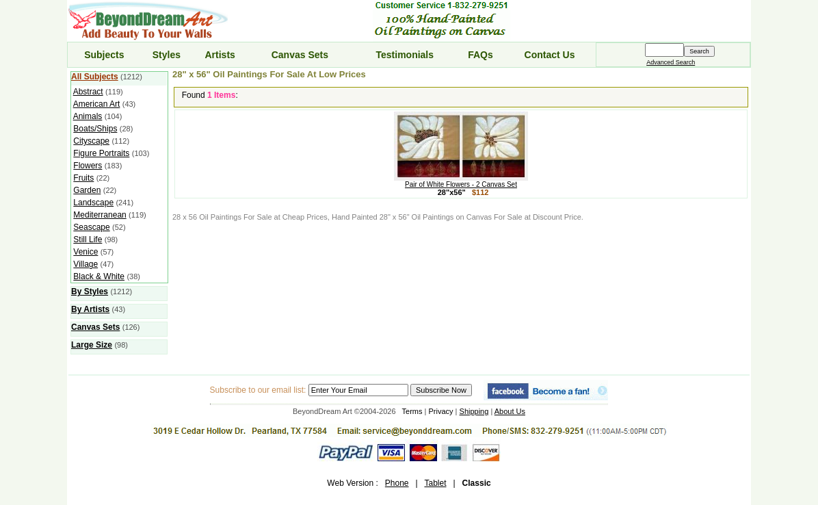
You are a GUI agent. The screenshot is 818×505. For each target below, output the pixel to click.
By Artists (90, 309)
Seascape (91, 227)
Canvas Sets (300, 54)
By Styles (89, 291)
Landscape (93, 202)
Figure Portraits (101, 153)
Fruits (83, 178)
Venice (85, 252)
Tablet (435, 483)
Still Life (87, 239)
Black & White (98, 276)
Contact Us (550, 54)
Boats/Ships (95, 128)
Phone (397, 483)
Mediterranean (99, 215)
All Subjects (94, 76)
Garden (87, 190)
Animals (88, 116)
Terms (412, 411)
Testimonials (405, 54)
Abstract (88, 91)
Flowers (87, 165)
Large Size (91, 345)
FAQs (480, 54)
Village (85, 264)
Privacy (441, 411)
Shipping (474, 411)
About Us (509, 411)
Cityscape (91, 141)
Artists (219, 54)
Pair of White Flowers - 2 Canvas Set (461, 181)
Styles (167, 54)
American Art (96, 104)
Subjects (104, 54)
